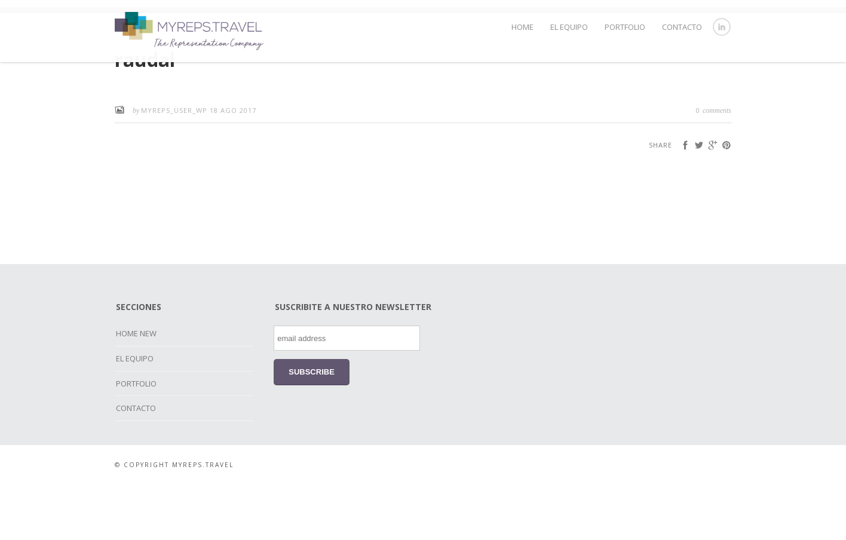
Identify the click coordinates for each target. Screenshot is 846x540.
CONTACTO (682, 27)
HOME (522, 27)
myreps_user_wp (175, 165)
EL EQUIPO (569, 27)
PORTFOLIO (625, 27)
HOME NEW (136, 388)
